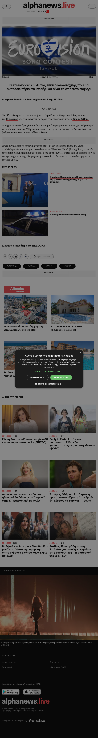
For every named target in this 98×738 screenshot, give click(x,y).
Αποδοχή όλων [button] (61, 377)
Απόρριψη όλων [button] (37, 377)
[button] (49, 372)
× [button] (80, 352)
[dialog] (49, 369)
